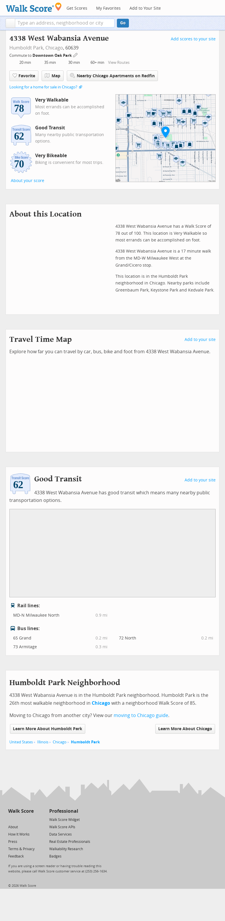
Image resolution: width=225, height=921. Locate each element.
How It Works (19, 834)
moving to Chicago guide (141, 715)
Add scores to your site (193, 39)
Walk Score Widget (64, 820)
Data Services (60, 834)
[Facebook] (20, 819)
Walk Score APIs (62, 827)
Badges (55, 856)
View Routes (118, 62)
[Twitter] (11, 819)
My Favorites (108, 8)
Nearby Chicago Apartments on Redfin (112, 75)
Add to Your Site (145, 8)
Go (123, 22)
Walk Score (21, 811)
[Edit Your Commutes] (76, 54)
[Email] (29, 819)
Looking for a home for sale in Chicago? (43, 87)
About (13, 827)
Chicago (54, 48)
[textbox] (65, 23)
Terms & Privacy (21, 849)
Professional (63, 811)
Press (12, 842)
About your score (27, 180)
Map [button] (52, 75)
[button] (10, 23)
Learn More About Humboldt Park (47, 728)
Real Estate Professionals (69, 842)
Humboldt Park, (26, 48)
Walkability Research (66, 849)
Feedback (16, 856)
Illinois (42, 742)
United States (21, 742)
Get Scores (77, 8)
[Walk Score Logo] (34, 7)
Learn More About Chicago (185, 728)
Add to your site (200, 339)
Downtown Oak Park (53, 55)
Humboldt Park (85, 742)
